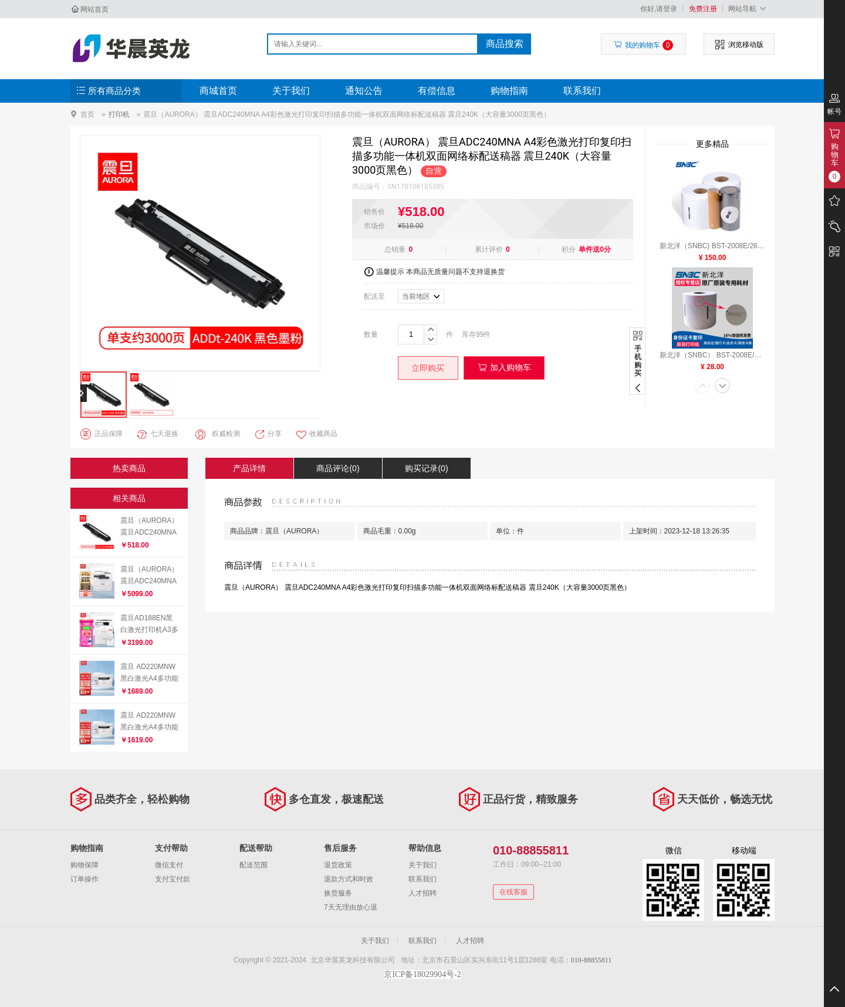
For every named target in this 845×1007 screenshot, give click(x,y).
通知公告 (364, 91)
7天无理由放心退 (350, 907)
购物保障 (84, 865)
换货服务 (338, 893)
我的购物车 (643, 45)
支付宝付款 (172, 879)
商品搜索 (504, 44)
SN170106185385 (415, 187)
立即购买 (427, 368)
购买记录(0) (426, 468)
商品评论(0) (337, 468)
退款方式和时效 (348, 879)
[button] (702, 387)
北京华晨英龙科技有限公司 (132, 48)
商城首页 (218, 91)
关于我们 (291, 91)
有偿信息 (436, 91)
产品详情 (249, 468)
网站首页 (94, 9)
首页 (87, 114)
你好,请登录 (658, 9)
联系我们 (582, 91)
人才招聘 (422, 893)
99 (480, 334)
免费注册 (703, 9)
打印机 (119, 114)
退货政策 (338, 865)
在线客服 (513, 892)
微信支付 (169, 865)
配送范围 (253, 865)
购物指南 (509, 91)
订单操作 (84, 879)
